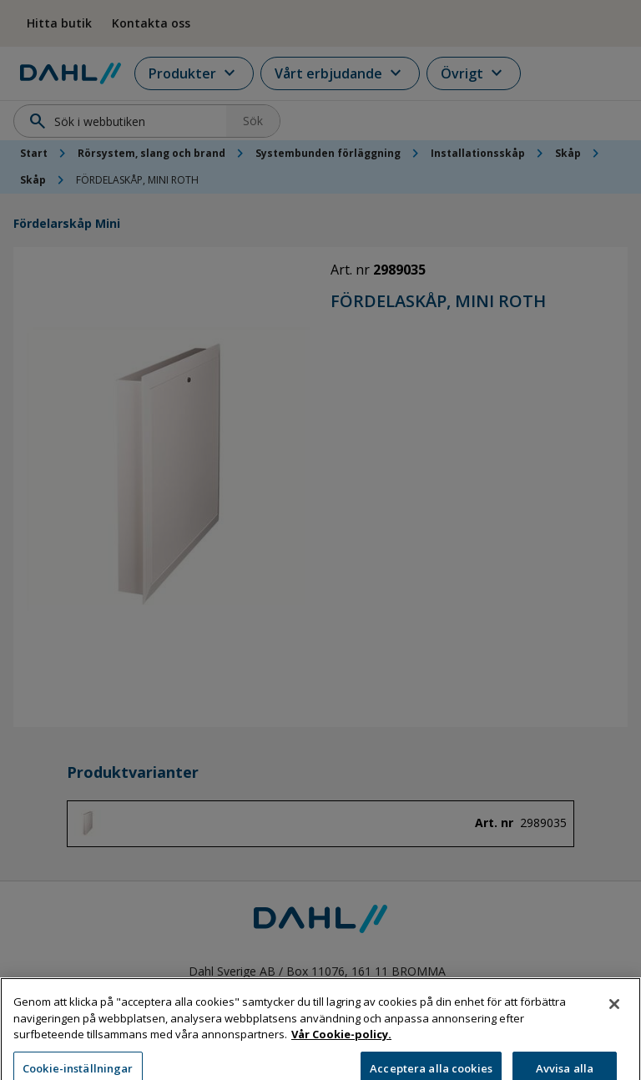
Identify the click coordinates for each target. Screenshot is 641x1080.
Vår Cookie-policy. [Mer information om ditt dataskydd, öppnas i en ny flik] (341, 1044)
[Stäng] (614, 1014)
